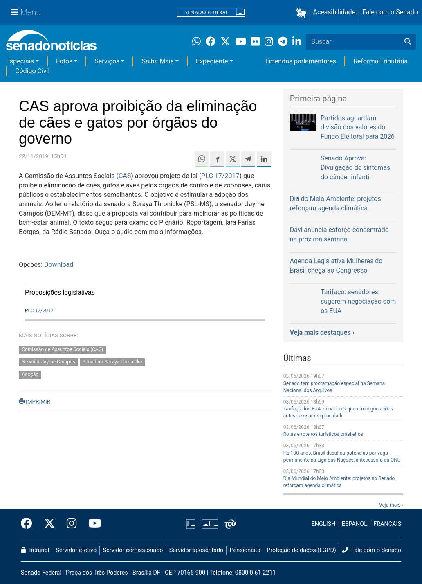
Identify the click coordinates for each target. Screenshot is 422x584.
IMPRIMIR (34, 401)
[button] (303, 12)
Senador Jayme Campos (48, 362)
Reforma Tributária (380, 61)
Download (58, 264)
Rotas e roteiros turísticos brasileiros (323, 434)
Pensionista (245, 550)
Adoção (30, 375)
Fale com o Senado (390, 12)
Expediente (212, 61)
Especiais (20, 61)
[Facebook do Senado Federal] (29, 523)
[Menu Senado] (25, 12)
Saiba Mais (157, 61)
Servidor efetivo (76, 550)
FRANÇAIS (387, 524)
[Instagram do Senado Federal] (72, 523)
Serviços (106, 61)
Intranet (35, 550)
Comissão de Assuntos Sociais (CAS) (62, 349)
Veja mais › (391, 505)
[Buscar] (408, 41)
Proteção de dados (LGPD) (301, 550)
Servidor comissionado (133, 550)
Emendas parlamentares (300, 61)
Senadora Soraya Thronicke (112, 362)
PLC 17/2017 (220, 176)
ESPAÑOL (354, 524)
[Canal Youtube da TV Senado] (92, 523)
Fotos (64, 61)
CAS (125, 176)
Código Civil (32, 71)
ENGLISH (324, 524)
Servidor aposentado (196, 550)
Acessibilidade (334, 12)
